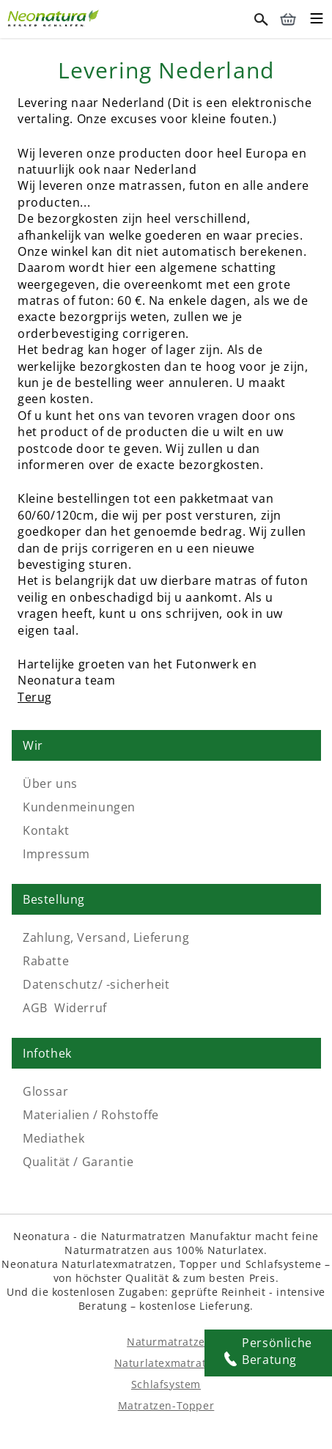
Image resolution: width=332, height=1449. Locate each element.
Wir (33, 745)
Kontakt (46, 830)
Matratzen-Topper (166, 1405)
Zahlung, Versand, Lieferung (106, 937)
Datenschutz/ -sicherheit (96, 984)
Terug (35, 697)
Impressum (56, 854)
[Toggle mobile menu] (316, 20)
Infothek (47, 1053)
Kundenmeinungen (79, 807)
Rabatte (46, 961)
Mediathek (53, 1138)
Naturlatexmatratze (166, 1363)
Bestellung (54, 899)
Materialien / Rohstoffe (91, 1115)
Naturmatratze (166, 1342)
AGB (35, 1008)
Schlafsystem (166, 1384)
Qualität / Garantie (78, 1162)
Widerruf (80, 1008)
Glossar (45, 1091)
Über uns (50, 783)
